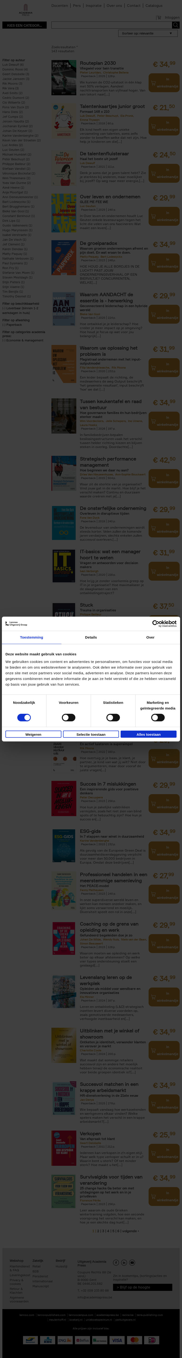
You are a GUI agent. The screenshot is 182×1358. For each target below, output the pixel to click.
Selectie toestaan (91, 734)
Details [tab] (91, 637)
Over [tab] (150, 637)
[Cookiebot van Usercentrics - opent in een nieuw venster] (156, 623)
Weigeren (33, 734)
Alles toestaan (148, 734)
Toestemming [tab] (31, 637)
